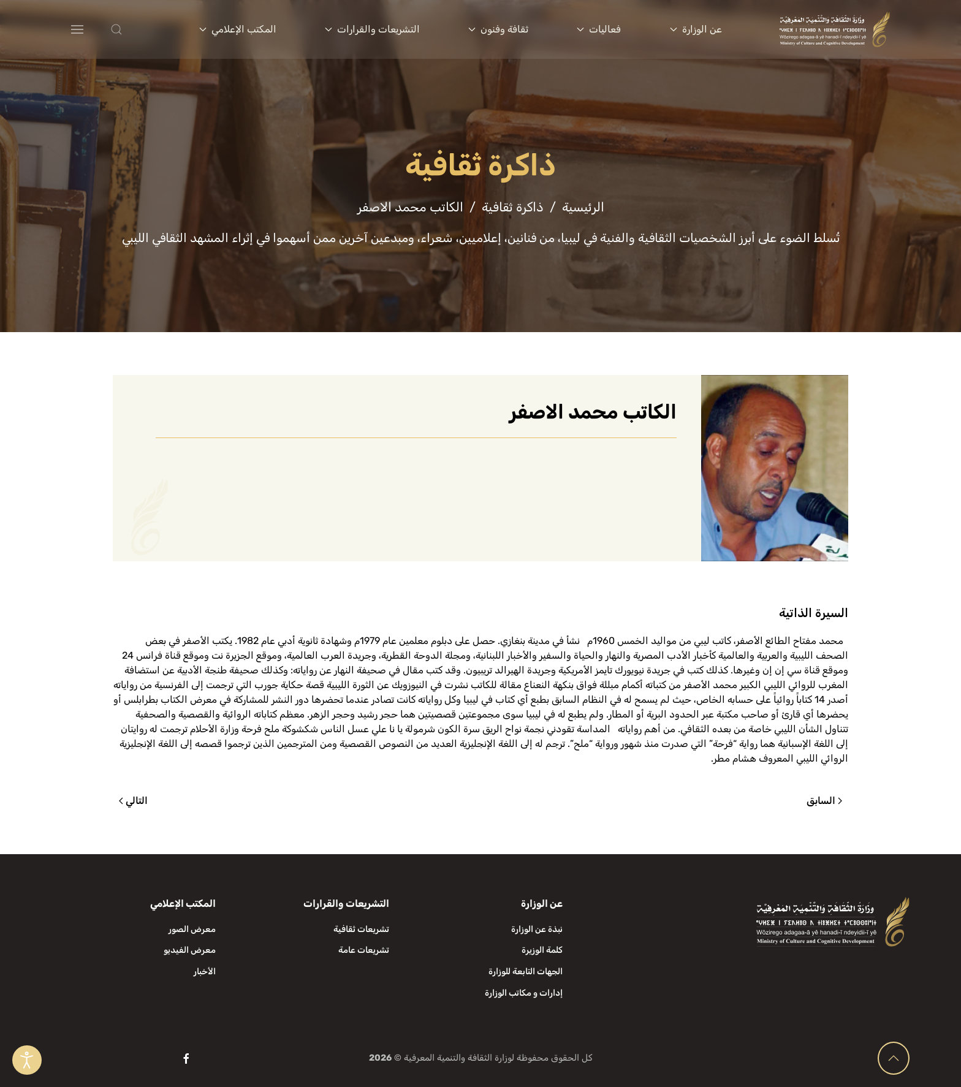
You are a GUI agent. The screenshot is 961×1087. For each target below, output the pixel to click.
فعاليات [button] (599, 29)
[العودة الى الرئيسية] (835, 29)
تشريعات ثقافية (361, 929)
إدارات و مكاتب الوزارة (524, 993)
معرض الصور (192, 929)
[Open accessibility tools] (27, 1060)
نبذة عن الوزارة (537, 929)
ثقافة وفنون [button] (498, 29)
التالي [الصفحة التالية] (133, 800)
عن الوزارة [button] (696, 29)
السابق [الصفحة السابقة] (824, 800)
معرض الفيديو (190, 950)
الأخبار (205, 971)
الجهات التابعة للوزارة (525, 971)
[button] (141, 29)
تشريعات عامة (363, 950)
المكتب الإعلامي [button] (237, 29)
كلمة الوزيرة (542, 950)
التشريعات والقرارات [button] (372, 29)
